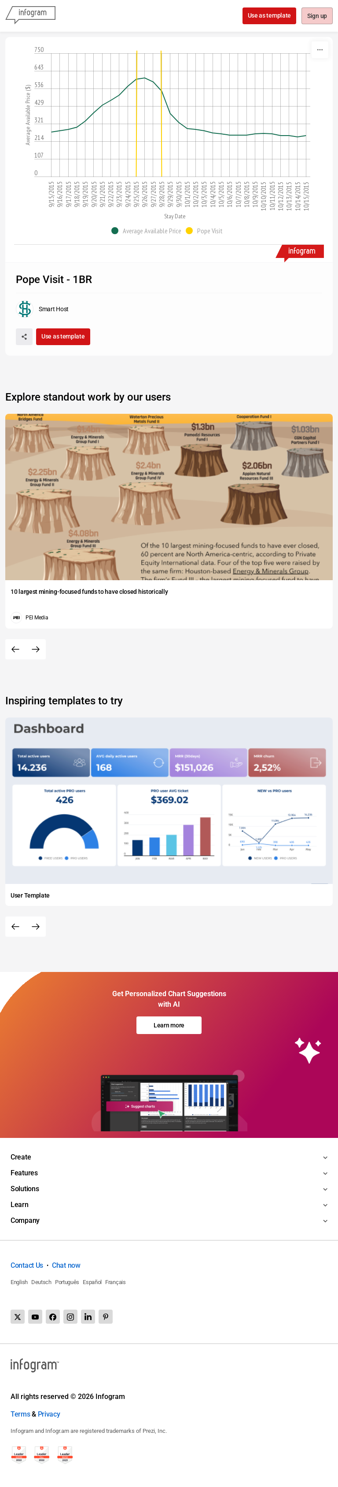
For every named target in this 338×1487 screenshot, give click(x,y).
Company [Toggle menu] (25, 1220)
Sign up (317, 16)
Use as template (268, 15)
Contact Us (27, 1265)
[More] (320, 49)
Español (92, 1282)
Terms (20, 1414)
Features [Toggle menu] (24, 1173)
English (19, 1282)
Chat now (66, 1265)
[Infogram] (30, 16)
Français (115, 1282)
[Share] (24, 336)
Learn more (169, 1025)
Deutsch (41, 1282)
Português (67, 1282)
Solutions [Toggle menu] (25, 1189)
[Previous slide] (15, 649)
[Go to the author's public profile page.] (42, 309)
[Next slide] (35, 649)
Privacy (49, 1414)
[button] (148, 230)
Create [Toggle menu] (21, 1157)
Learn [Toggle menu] (20, 1204)
